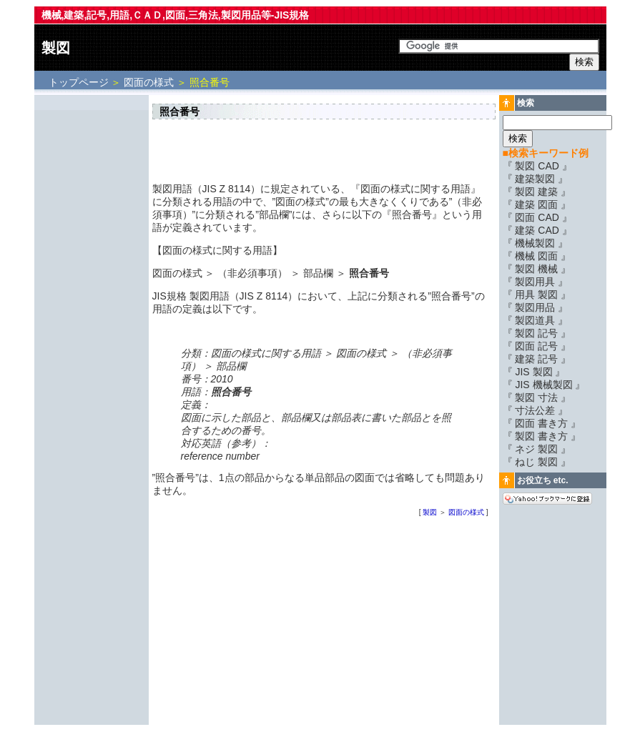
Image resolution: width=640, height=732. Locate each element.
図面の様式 (149, 82)
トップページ (80, 82)
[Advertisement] (91, 312)
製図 (55, 48)
